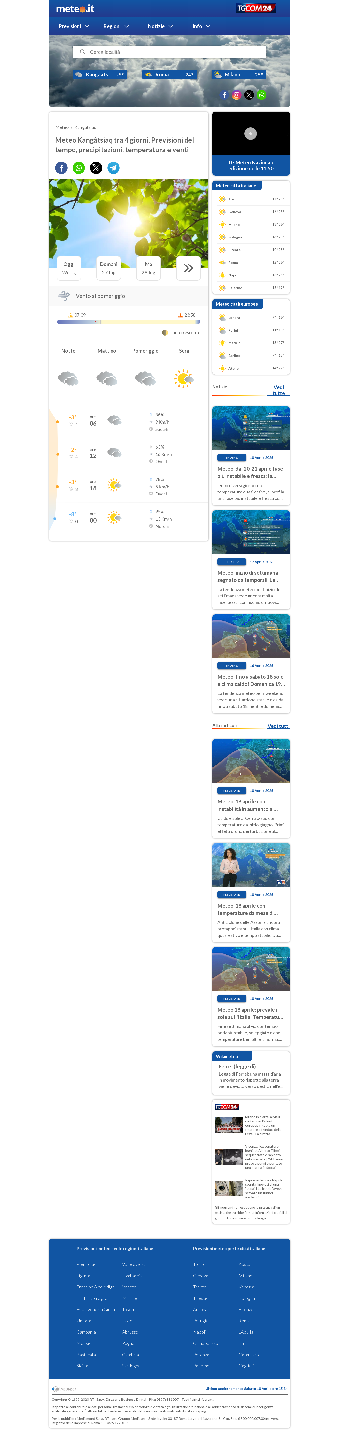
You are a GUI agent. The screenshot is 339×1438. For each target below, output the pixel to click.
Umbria (84, 1320)
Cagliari (246, 1365)
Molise (83, 1343)
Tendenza (231, 457)
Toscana (130, 1309)
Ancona (200, 1309)
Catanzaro (249, 1354)
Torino (199, 1264)
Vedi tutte (279, 390)
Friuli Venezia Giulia (96, 1309)
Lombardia (132, 1275)
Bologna (247, 1298)
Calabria (130, 1354)
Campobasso (205, 1343)
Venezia (246, 1286)
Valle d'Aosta (135, 1264)
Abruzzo (130, 1332)
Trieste (200, 1298)
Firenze (246, 1309)
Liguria (83, 1275)
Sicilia (82, 1365)
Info (197, 26)
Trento (199, 1286)
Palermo (201, 1365)
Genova (200, 1275)
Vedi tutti (279, 726)
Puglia (128, 1343)
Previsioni (70, 26)
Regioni (112, 26)
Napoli (199, 1332)
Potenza (201, 1354)
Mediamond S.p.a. (90, 1418)
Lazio (127, 1320)
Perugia (200, 1320)
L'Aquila (246, 1332)
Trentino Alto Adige (96, 1286)
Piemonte (86, 1264)
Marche (129, 1298)
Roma (244, 1320)
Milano (245, 1275)
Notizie (156, 26)
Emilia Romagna (92, 1298)
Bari (243, 1343)
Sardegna (131, 1365)
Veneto (129, 1286)
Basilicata (86, 1354)
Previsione (231, 790)
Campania (86, 1332)
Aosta (244, 1264)
